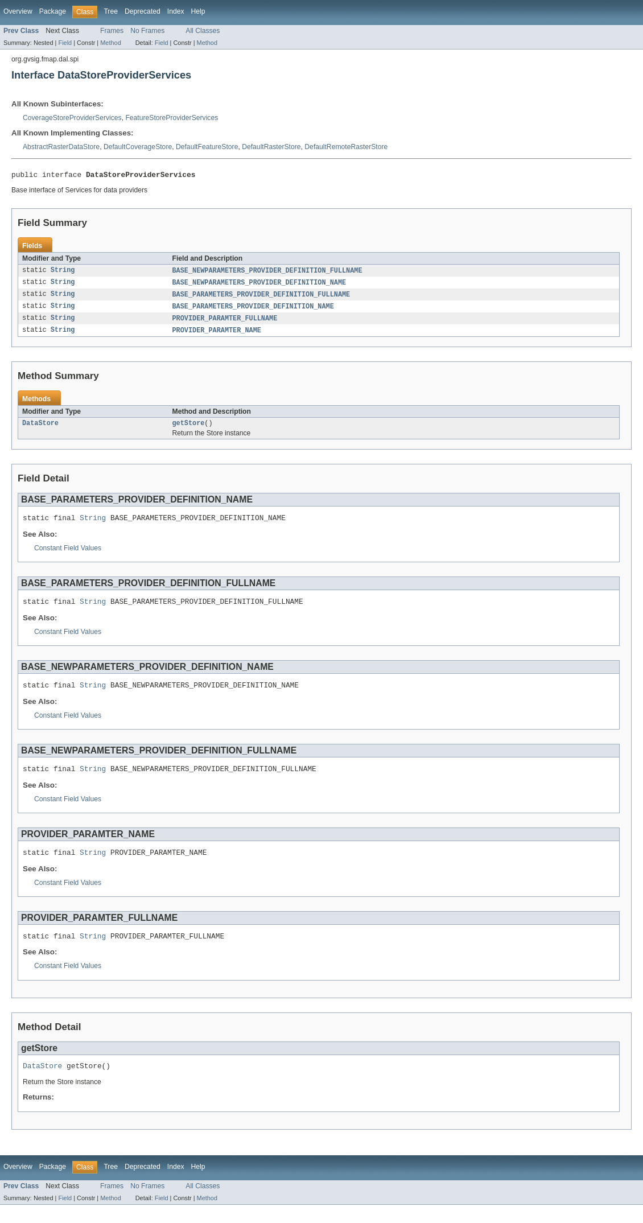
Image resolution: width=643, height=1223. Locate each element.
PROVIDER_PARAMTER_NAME (216, 335)
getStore (188, 429)
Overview (17, 11)
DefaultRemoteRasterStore (346, 147)
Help (198, 11)
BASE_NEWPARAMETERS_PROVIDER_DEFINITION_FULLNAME (267, 272)
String (63, 272)
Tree (111, 11)
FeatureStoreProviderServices (171, 118)
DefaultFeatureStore (207, 147)
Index (175, 11)
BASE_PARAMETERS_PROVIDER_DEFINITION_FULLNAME (261, 297)
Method (110, 42)
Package (52, 11)
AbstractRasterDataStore (61, 147)
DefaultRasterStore (271, 147)
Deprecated (142, 11)
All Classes (203, 31)
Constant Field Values (67, 556)
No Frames (147, 31)
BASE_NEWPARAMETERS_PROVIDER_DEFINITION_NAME (259, 285)
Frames (111, 31)
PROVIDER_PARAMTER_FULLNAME (225, 322)
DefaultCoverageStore (138, 147)
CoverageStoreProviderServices (72, 118)
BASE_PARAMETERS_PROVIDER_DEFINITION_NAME (253, 310)
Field (65, 42)
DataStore (40, 429)
